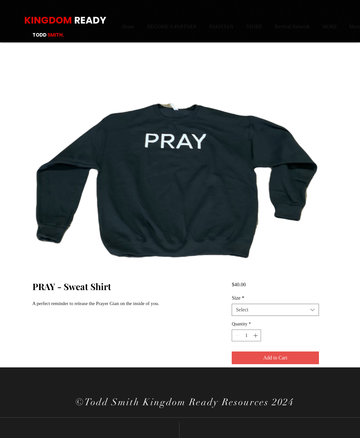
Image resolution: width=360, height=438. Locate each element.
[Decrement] (237, 335)
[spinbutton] (246, 335)
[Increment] (256, 335)
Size (238, 298)
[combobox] (275, 310)
